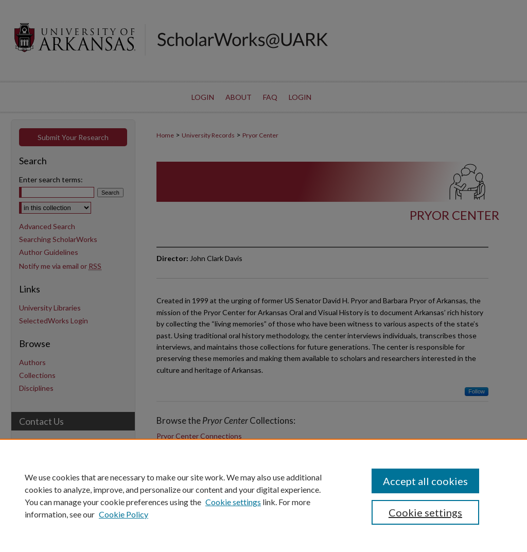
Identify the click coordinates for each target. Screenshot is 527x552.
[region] (263, 495)
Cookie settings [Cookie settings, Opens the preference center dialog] (425, 512)
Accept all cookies (425, 481)
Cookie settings (233, 502)
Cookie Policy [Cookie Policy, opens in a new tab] (123, 514)
